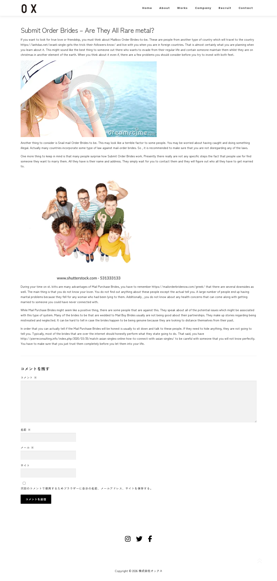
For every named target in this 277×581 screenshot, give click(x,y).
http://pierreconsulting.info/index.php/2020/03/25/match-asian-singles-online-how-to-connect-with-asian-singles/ (97, 338)
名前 (26, 430)
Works (182, 8)
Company (203, 8)
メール (27, 447)
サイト (25, 465)
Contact (246, 8)
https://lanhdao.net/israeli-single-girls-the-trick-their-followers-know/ (68, 44)
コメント (29, 377)
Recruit (225, 8)
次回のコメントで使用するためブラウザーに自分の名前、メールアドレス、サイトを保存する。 (87, 488)
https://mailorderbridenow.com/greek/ (178, 286)
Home (147, 8)
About (164, 8)
